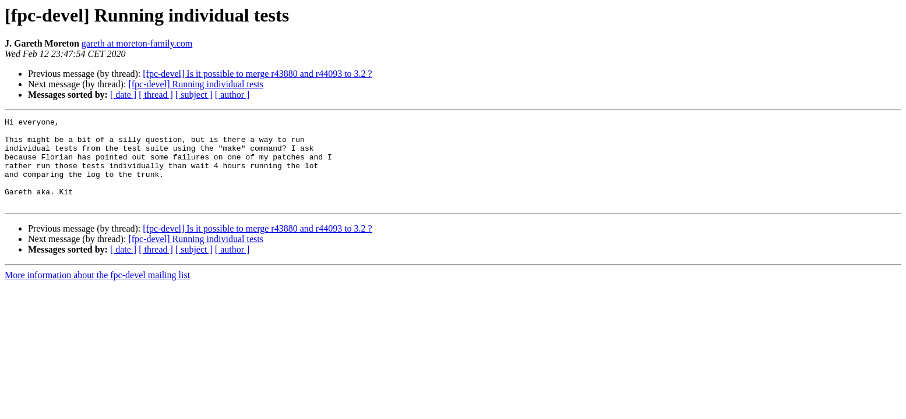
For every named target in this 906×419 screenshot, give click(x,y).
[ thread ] (156, 95)
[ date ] (123, 95)
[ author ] (232, 95)
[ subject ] (194, 95)
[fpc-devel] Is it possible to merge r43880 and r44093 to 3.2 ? (257, 74)
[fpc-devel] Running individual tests (195, 84)
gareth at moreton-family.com (137, 43)
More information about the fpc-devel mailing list (97, 292)
